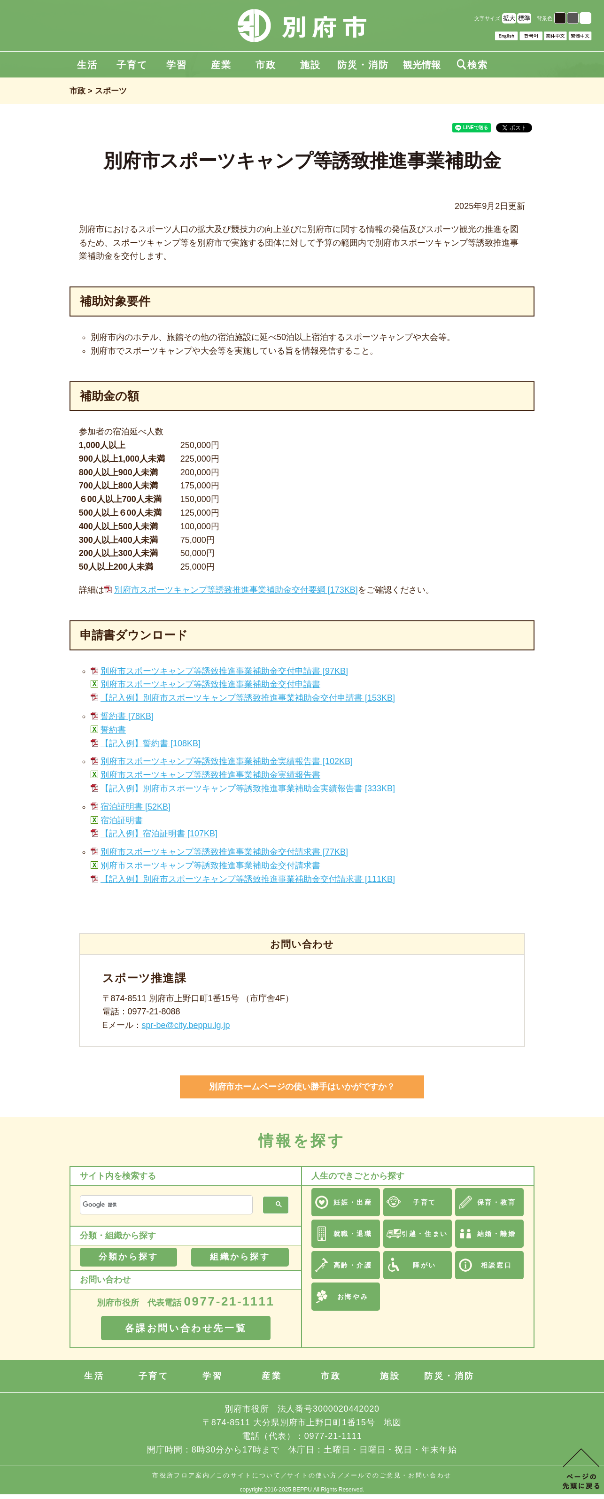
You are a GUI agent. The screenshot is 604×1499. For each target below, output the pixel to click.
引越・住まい (424, 1233)
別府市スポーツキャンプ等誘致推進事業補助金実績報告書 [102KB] (227, 761)
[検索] (165, 1205)
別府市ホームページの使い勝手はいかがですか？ (302, 1086)
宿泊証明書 (122, 820)
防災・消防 (363, 65)
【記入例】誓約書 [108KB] (151, 743)
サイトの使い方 (312, 1475)
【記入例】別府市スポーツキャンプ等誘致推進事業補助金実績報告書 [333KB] (248, 788)
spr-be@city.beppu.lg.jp (186, 1025)
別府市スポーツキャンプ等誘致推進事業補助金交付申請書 (210, 684)
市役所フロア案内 (181, 1475)
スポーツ (111, 90)
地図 (393, 1422)
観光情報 (422, 65)
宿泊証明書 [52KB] (135, 806)
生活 (87, 65)
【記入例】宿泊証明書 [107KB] (159, 833)
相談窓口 (496, 1265)
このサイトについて (248, 1475)
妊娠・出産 (352, 1202)
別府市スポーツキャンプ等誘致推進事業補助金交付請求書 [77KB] (224, 852)
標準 (524, 18)
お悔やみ (352, 1296)
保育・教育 (496, 1202)
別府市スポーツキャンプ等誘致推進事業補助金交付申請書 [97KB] (224, 671)
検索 (472, 65)
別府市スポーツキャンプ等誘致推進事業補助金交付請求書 (210, 865)
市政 (266, 65)
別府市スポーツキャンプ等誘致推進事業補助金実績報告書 (210, 775)
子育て (131, 65)
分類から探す (128, 1256)
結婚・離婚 (496, 1233)
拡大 (509, 18)
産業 (221, 65)
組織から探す (240, 1256)
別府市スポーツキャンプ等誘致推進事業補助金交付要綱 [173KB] (236, 590)
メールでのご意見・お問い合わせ (398, 1475)
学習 (176, 65)
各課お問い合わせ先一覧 (186, 1328)
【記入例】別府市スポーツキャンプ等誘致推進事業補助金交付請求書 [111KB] (248, 879)
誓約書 (113, 729)
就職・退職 (352, 1233)
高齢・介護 (352, 1265)
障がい (424, 1265)
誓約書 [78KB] (127, 716)
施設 (310, 65)
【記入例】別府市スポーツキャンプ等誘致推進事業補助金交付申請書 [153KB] (248, 698)
